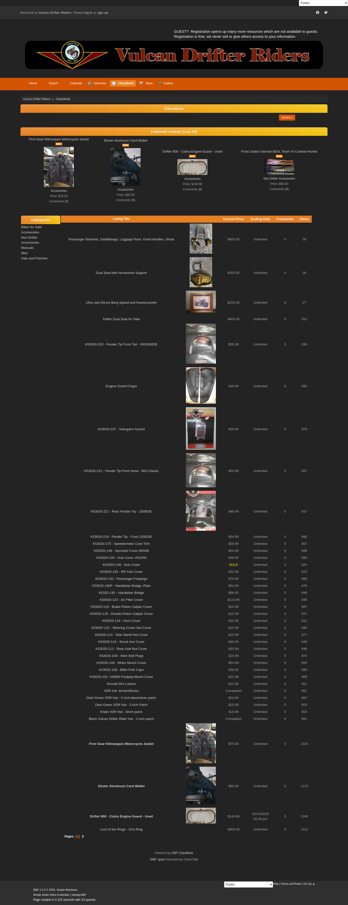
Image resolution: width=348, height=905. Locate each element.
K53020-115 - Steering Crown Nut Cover (121, 628)
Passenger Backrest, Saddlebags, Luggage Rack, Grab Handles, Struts (121, 239)
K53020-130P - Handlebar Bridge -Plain (121, 586)
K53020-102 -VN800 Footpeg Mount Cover (121, 677)
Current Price (233, 219)
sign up (102, 13)
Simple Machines (67, 889)
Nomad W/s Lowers (121, 684)
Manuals (27, 248)
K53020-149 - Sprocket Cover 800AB (121, 551)
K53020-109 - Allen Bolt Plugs (121, 656)
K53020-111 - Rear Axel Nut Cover (121, 649)
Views (304, 219)
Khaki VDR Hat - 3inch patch (121, 712)
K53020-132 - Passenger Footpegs (121, 579)
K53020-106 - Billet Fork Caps (121, 670)
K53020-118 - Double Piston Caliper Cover (121, 614)
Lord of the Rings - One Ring (121, 829)
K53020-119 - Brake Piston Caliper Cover (121, 607)
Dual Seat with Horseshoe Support (121, 273)
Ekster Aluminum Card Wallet (125, 140)
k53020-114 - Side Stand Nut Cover (121, 635)
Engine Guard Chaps (121, 386)
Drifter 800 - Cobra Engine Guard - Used (192, 151)
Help (275, 883)
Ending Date (260, 219)
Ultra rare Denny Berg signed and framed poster (121, 302)
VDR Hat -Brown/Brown (121, 691)
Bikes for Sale (31, 227)
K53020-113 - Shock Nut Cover (121, 642)
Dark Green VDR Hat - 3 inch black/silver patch (121, 698)
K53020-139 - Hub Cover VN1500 (121, 558)
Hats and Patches (34, 258)
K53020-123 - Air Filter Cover (121, 600)
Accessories (59, 191)
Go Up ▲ (309, 883)
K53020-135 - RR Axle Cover (121, 572)
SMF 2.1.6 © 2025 (44, 889)
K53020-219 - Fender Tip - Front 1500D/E (121, 537)
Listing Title (121, 219)
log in (88, 13)
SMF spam (158, 859)
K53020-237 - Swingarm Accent (121, 429)
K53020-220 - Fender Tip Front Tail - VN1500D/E (121, 344)
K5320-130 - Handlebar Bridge (121, 593)
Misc (24, 253)
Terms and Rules (291, 883)
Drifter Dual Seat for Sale (121, 319)
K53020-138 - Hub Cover (121, 565)
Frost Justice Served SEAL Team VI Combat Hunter (279, 151)
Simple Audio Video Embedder (51, 894)
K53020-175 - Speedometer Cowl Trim (121, 544)
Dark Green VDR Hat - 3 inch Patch (121, 705)
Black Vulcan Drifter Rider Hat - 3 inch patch (121, 719)
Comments (285, 219)
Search (287, 117)
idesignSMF (79, 894)
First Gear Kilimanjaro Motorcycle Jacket (59, 139)
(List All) (190, 132)
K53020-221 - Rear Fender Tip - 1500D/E (121, 511)
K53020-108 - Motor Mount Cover (121, 663)
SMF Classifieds (182, 853)
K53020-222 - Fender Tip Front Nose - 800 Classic (121, 471)
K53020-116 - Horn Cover (121, 621)
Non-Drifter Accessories (279, 178)
